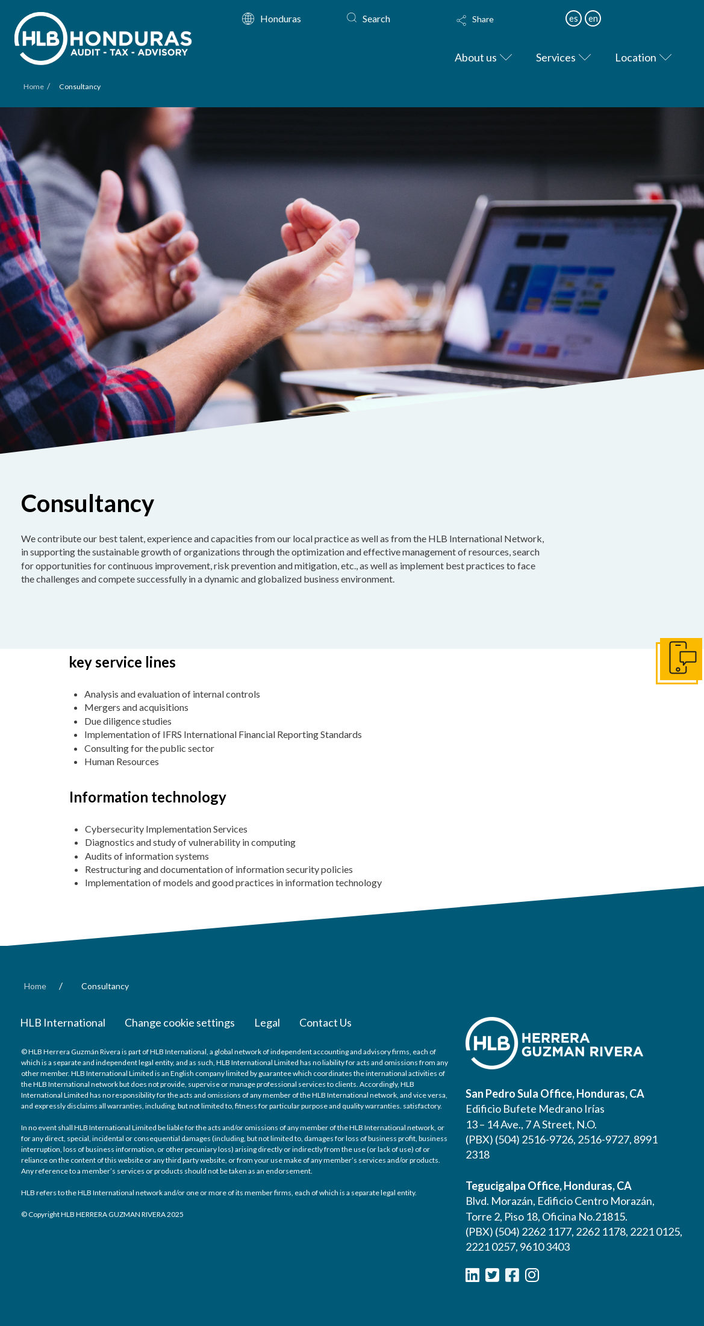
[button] (505, 28)
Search (376, 18)
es (573, 18)
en (593, 18)
